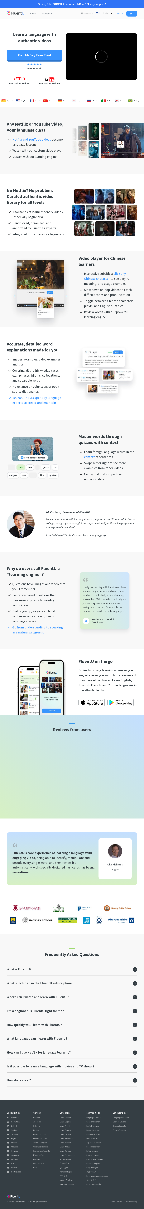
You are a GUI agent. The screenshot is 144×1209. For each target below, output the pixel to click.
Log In (120, 13)
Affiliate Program (40, 1142)
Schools (33, 13)
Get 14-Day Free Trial (34, 55)
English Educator (120, 1126)
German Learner (93, 1138)
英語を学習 (65, 1163)
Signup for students (41, 1151)
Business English (93, 1163)
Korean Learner (92, 1155)
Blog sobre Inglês (93, 1184)
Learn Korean (65, 1151)
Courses (36, 1117)
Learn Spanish (65, 1117)
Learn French (65, 1126)
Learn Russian (65, 1142)
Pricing (36, 1130)
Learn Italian (65, 1147)
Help (35, 1167)
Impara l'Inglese (66, 1180)
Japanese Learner (93, 1142)
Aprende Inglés (66, 1159)
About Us (37, 1122)
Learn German (65, 1134)
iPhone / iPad (38, 1155)
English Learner (92, 1126)
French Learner (92, 1130)
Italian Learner (92, 1151)
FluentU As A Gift (40, 1138)
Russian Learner (93, 1147)
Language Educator (121, 1117)
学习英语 (64, 1176)
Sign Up (131, 13)
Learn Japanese (66, 1138)
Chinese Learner (93, 1134)
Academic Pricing (40, 1134)
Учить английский (67, 1184)
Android (36, 1159)
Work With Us (38, 1163)
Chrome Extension (40, 1147)
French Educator (120, 1130)
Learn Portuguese (67, 1155)
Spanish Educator (120, 1122)
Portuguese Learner (94, 1159)
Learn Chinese (65, 1130)
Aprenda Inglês (66, 1172)
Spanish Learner (93, 1122)
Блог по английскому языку (97, 1176)
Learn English (65, 1122)
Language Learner (93, 1117)
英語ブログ (91, 1172)
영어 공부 (64, 1167)
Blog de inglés (92, 1167)
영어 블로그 (91, 1180)
